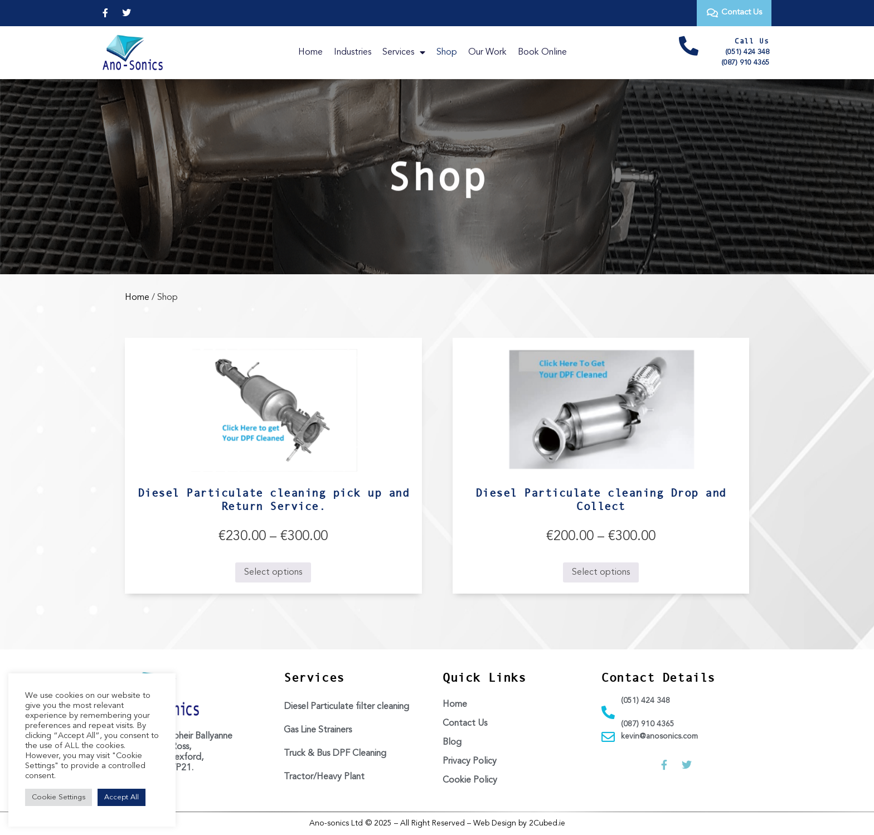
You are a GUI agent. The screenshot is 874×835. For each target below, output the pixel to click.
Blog (452, 742)
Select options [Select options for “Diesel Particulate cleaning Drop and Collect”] (601, 572)
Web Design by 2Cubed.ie (519, 823)
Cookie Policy (470, 780)
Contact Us (465, 723)
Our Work (487, 52)
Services (403, 52)
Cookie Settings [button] (58, 797)
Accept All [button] (121, 797)
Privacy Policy (470, 761)
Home (310, 52)
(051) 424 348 (747, 52)
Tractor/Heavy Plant (324, 777)
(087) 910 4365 (745, 62)
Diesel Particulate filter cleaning (346, 706)
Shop (446, 52)
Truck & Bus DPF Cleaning (335, 753)
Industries (352, 52)
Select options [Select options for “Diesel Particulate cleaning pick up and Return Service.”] (273, 572)
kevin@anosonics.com (659, 736)
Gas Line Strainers (318, 730)
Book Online (542, 52)
